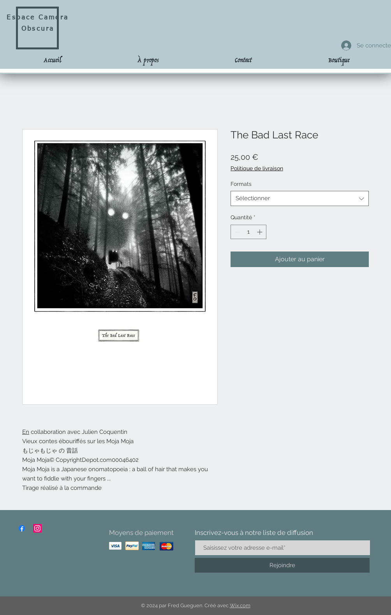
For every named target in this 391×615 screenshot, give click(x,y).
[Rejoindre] (282, 565)
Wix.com (240, 605)
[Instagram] (37, 528)
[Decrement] (236, 232)
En (25, 431)
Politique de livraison (257, 168)
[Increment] (260, 232)
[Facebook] (22, 528)
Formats (241, 184)
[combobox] (300, 198)
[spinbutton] (248, 232)
